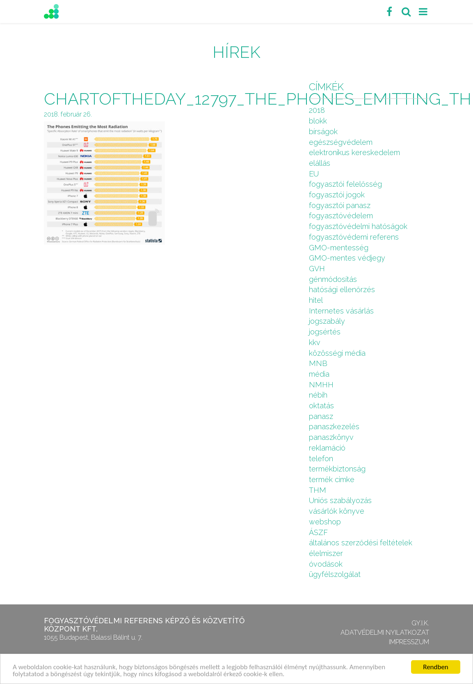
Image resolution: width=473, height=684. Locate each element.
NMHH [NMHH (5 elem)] (321, 384)
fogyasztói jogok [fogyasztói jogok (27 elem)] (337, 194)
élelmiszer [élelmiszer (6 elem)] (326, 553)
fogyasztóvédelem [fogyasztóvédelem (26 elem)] (341, 215)
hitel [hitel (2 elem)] (316, 300)
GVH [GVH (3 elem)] (317, 268)
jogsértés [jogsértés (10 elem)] (324, 331)
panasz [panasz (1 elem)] (321, 416)
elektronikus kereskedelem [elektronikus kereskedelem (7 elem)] (354, 152)
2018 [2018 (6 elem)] (317, 110)
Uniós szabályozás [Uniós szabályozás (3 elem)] (340, 500)
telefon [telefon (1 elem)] (321, 458)
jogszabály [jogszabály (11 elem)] (327, 321)
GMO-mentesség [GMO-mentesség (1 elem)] (338, 247)
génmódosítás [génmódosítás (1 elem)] (333, 279)
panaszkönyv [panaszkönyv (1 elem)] (331, 437)
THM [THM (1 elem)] (317, 490)
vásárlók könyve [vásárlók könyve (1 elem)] (336, 511)
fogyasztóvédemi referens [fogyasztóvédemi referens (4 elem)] (354, 237)
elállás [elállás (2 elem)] (319, 163)
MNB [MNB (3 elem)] (318, 363)
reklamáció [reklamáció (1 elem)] (327, 448)
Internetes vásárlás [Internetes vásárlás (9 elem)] (341, 311)
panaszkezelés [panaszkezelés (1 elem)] (334, 426)
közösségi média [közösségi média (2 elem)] (337, 353)
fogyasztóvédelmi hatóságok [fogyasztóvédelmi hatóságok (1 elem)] (358, 226)
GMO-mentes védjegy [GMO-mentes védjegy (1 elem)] (347, 258)
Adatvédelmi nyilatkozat (384, 632)
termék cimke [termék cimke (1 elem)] (331, 479)
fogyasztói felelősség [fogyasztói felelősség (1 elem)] (345, 184)
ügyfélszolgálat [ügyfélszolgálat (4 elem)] (335, 574)
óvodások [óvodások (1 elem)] (326, 564)
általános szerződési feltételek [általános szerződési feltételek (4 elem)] (360, 542)
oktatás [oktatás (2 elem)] (321, 405)
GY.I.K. (420, 623)
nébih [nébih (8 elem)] (318, 395)
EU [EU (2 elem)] (314, 173)
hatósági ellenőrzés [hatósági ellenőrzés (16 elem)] (342, 289)
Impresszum (409, 642)
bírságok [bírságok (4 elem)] (323, 131)
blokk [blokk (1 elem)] (318, 121)
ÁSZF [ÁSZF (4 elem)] (318, 532)
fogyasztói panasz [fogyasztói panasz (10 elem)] (339, 205)
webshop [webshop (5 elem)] (325, 521)
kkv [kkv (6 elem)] (314, 342)
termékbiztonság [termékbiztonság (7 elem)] (337, 468)
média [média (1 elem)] (319, 374)
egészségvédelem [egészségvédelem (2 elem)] (340, 142)
